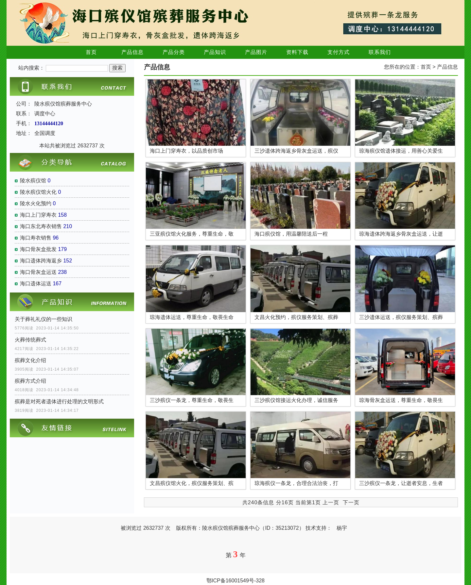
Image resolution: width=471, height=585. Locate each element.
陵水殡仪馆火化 (38, 192)
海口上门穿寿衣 (38, 215)
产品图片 (256, 52)
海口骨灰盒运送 (38, 272)
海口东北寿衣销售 (41, 226)
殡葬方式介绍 (30, 381)
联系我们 (380, 52)
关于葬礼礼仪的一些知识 (43, 319)
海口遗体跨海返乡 (41, 260)
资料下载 (297, 52)
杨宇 (342, 528)
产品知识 (215, 52)
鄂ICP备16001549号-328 (235, 580)
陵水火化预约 (35, 203)
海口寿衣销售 (35, 238)
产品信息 (132, 52)
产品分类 (174, 52)
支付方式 (338, 52)
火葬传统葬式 (30, 340)
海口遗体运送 (35, 283)
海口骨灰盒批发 (38, 249)
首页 (91, 52)
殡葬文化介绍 (30, 360)
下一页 (351, 502)
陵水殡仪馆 (33, 180)
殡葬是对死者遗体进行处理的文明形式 (59, 401)
